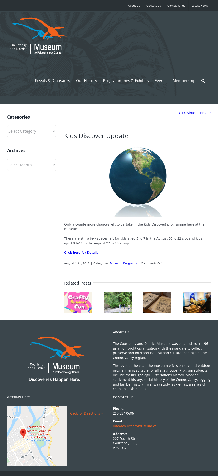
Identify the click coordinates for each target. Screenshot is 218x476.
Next (204, 112)
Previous (189, 112)
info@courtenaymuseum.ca (135, 426)
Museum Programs (123, 263)
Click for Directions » (86, 413)
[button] (203, 81)
